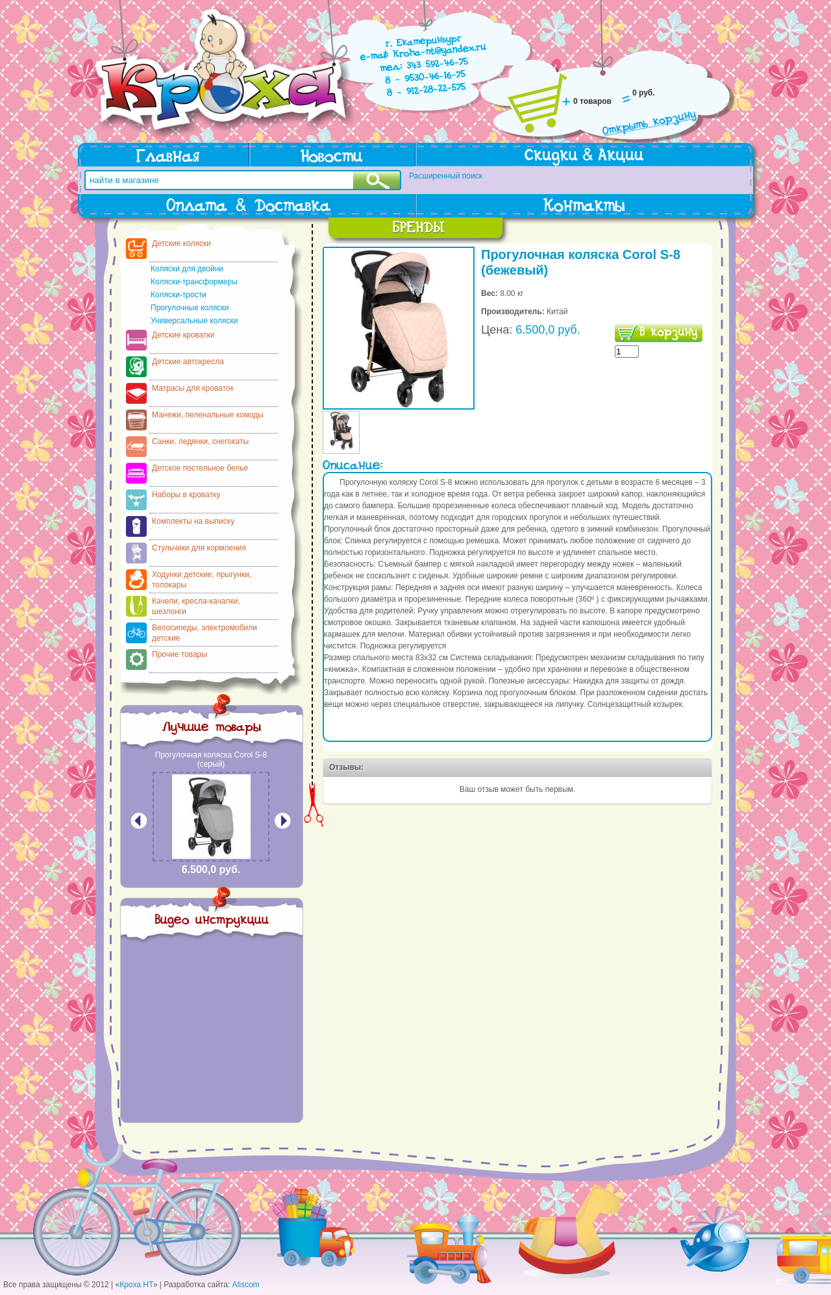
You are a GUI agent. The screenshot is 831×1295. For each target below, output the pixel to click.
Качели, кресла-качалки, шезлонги (196, 606)
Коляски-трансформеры (194, 281)
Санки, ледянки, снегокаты (200, 441)
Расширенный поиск (445, 175)
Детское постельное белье (200, 468)
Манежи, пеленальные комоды (208, 414)
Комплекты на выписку (193, 521)
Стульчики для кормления (199, 547)
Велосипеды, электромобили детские (204, 633)
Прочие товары (179, 654)
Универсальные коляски (194, 320)
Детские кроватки (183, 334)
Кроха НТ (136, 1284)
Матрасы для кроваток (193, 388)
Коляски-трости (178, 294)
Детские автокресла (188, 361)
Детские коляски (181, 243)
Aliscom (246, 1284)
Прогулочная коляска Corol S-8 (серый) (211, 759)
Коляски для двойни (187, 268)
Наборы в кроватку (186, 494)
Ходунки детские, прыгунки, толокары (201, 579)
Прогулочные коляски (190, 307)
